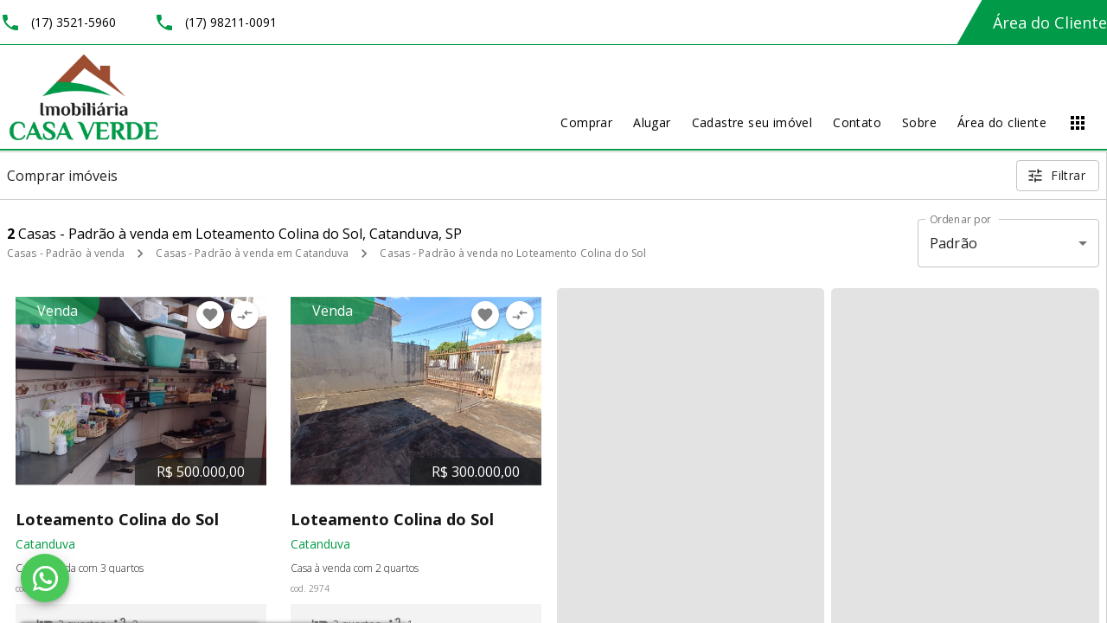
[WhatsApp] (45, 578)
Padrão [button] (953, 243)
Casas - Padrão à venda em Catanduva (252, 253)
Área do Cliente (1050, 22)
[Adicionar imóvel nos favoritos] (210, 315)
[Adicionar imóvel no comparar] (245, 315)
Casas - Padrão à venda (66, 253)
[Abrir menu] (1077, 123)
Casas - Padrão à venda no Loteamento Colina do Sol (513, 253)
